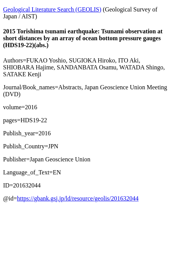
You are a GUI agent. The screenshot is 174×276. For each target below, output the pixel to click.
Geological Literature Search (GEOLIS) (52, 9)
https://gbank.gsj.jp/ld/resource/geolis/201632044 (77, 198)
